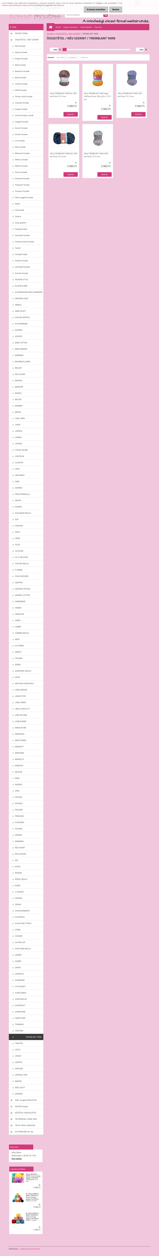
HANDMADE (20, 601)
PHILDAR (19, 809)
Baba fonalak (20, 64)
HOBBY (18, 626)
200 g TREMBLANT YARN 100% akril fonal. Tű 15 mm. (96, 155)
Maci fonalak (20, 146)
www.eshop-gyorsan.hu (30, 1248)
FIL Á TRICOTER (21, 557)
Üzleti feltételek (86, 27)
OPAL (17, 790)
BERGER (18, 380)
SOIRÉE (18, 961)
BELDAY (18, 367)
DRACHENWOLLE (22, 494)
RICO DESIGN (20, 853)
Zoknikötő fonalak (22, 266)
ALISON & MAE (21, 285)
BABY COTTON (21, 342)
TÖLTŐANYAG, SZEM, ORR (26, 1119)
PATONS (18, 797)
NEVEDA (18, 771)
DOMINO (18, 487)
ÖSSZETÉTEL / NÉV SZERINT (27, 39)
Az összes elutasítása (96, 9)
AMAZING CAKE (21, 298)
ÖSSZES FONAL (21, 33)
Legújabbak (84, 57)
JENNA (18, 664)
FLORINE (18, 569)
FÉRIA (17, 538)
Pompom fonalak (22, 191)
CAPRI (17, 424)
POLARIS (18, 828)
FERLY (17, 531)
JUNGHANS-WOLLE (23, 670)
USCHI (17, 1049)
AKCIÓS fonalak (21, 1106)
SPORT (18, 967)
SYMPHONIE (20, 1011)
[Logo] (26, 15)
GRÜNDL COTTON (22, 595)
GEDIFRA (19, 582)
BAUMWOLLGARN (22, 361)
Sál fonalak (19, 210)
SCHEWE (18, 935)
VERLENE (19, 1068)
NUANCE (18, 784)
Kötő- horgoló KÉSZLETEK (26, 1100)
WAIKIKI (18, 1081)
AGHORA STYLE (21, 279)
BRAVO (18, 412)
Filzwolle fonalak (22, 102)
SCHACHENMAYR (22, 910)
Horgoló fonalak (21, 121)
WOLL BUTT (20, 1087)
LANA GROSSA (21, 689)
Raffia (17, 203)
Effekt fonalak (21, 90)
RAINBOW (19, 841)
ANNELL (18, 304)
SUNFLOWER (20, 992)
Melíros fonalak (21, 159)
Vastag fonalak (21, 254)
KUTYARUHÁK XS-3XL (24, 1131)
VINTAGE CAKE (21, 1074)
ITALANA (18, 658)
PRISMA (18, 834)
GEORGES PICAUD (22, 588)
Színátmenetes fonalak (24, 241)
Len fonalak (20, 140)
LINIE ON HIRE (21, 715)
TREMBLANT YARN (33, 1036)
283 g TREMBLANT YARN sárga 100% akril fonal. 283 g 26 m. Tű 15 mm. (97, 96)
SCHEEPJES (20, 917)
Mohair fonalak (21, 165)
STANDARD (20, 980)
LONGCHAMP (20, 721)
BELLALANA (20, 374)
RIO (16, 860)
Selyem (18, 216)
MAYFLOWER (20, 740)
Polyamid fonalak (22, 178)
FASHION (19, 525)
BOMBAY (19, 405)
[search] (105, 15)
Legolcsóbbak (61, 57)
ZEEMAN (18, 1093)
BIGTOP (18, 399)
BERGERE (19, 386)
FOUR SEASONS (21, 576)
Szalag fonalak (21, 228)
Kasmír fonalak (21, 127)
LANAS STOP (20, 696)
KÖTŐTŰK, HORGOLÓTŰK (25, 1112)
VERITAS (18, 1062)
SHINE (17, 929)
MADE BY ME (20, 727)
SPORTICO (19, 973)
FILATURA (19, 550)
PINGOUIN (19, 816)
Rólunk (58, 27)
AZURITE (18, 336)
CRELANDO (19, 475)
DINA (17, 481)
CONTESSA (19, 456)
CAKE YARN (20, 418)
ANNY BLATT (20, 311)
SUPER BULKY (21, 999)
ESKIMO (18, 506)
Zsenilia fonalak (21, 273)
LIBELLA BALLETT (22, 708)
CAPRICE (18, 430)
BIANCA (18, 393)
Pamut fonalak (21, 172)
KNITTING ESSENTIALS (24, 683)
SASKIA (18, 904)
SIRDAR (18, 954)
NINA (17, 778)
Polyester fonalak (22, 184)
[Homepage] (51, 27)
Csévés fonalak (21, 83)
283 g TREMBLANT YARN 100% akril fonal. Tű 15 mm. (130, 95)
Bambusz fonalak (22, 71)
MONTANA (19, 752)
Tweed (17, 247)
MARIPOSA (19, 733)
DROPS (18, 500)
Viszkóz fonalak (21, 260)
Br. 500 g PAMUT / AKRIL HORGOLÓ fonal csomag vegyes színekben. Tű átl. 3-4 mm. (32, 1197)
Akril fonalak (20, 45)
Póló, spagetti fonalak (24, 197)
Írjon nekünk (17, 1158)
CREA (17, 468)
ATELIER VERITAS (22, 317)
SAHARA (18, 898)
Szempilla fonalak (22, 235)
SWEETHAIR (20, 1018)
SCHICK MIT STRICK (23, 923)
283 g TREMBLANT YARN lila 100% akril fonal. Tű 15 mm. (63, 95)
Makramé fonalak (22, 153)
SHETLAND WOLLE (23, 948)
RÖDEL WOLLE (21, 879)
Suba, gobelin (20, 222)
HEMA (17, 620)
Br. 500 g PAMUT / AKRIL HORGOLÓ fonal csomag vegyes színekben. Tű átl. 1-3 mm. (32, 1216)
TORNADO (19, 1024)
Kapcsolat (98, 27)
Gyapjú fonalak (21, 109)
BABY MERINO (21, 348)
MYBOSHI (19, 765)
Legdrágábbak (72, 57)
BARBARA (19, 355)
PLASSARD (19, 822)
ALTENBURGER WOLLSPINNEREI (28, 292)
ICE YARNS (19, 645)
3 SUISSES (19, 891)
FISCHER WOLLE (22, 563)
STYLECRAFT (20, 986)
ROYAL (18, 866)
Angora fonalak (21, 58)
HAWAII (18, 607)
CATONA (18, 443)
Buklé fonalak (20, 77)
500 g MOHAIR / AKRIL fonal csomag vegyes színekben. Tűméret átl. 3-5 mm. (33, 1177)
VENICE (18, 1055)
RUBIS (17, 885)
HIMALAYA (19, 614)
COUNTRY (19, 462)
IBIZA (17, 639)
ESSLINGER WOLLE (23, 513)
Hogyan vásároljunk (70, 27)
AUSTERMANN (21, 323)
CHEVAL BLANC (21, 449)
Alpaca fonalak (21, 52)
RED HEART (20, 847)
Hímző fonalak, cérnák (24, 115)
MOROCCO (19, 759)
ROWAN (18, 872)
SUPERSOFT (20, 1005)
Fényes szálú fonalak (23, 96)
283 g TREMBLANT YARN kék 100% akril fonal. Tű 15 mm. (63, 155)
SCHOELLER (20, 942)
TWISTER (19, 1043)
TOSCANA (19, 1030)
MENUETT (19, 746)
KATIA (17, 677)
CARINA (18, 437)
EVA (16, 519)
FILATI (17, 544)
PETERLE (19, 803)
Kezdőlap (50, 33)
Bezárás (115, 9)
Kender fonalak (21, 134)
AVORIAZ (19, 329)
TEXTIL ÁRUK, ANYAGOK (25, 1125)
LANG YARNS (20, 702)
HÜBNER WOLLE (22, 632)
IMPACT (18, 651)
